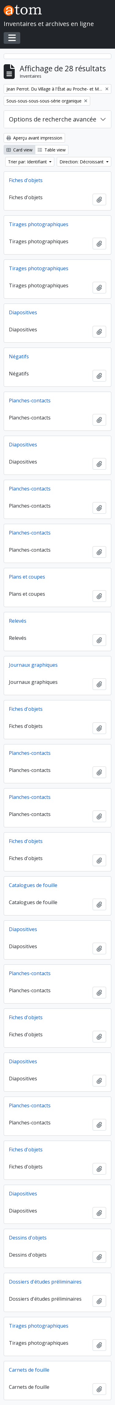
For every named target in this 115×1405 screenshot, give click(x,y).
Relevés (17, 620)
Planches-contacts (30, 400)
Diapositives (23, 312)
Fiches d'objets (26, 180)
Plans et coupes (27, 576)
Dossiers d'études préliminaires (45, 1281)
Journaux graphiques (33, 665)
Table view (52, 150)
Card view (19, 150)
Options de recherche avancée (52, 119)
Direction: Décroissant (82, 162)
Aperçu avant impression (34, 138)
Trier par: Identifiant (28, 162)
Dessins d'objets (28, 1237)
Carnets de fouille (29, 1369)
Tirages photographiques (38, 224)
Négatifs (19, 356)
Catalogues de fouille (33, 885)
